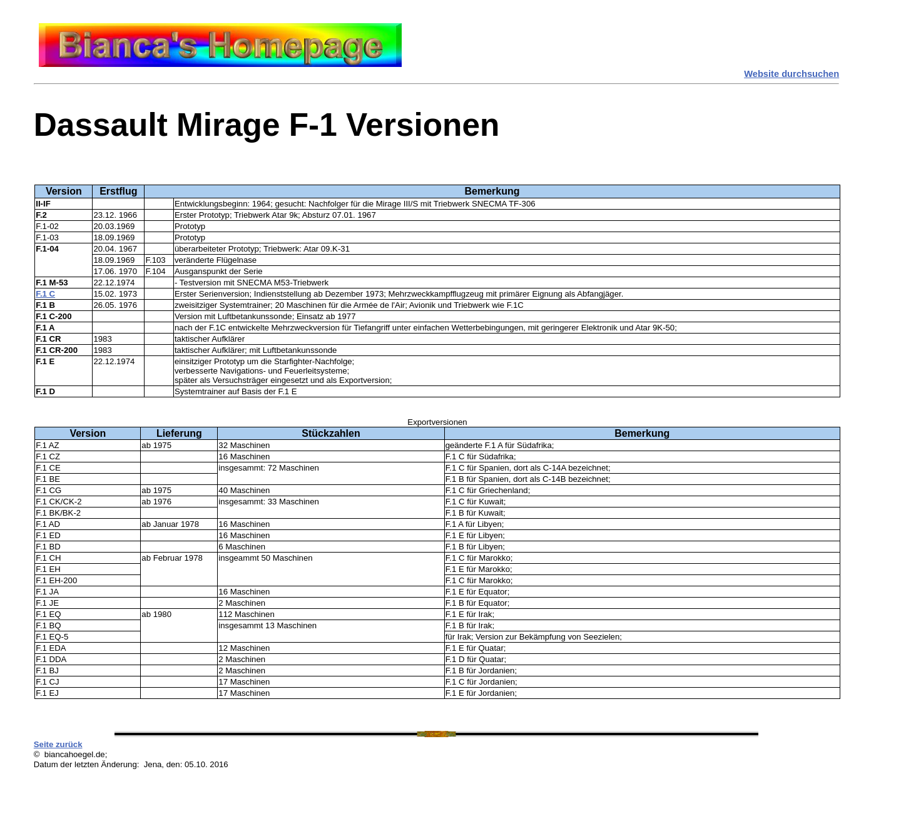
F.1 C (45, 293)
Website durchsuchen (791, 74)
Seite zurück (58, 744)
